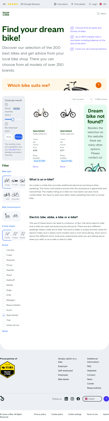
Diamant (10, 260)
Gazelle (10, 270)
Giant (9, 275)
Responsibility (94, 387)
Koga (8, 290)
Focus (9, 265)
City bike (22, 181)
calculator (12, 149)
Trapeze (14, 234)
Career (90, 383)
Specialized (12, 315)
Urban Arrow (12, 325)
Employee (63, 375)
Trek (8, 320)
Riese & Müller (13, 305)
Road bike (14, 195)
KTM (8, 295)
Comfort (6, 234)
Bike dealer (63, 379)
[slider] (12, 119)
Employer (62, 366)
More (35, 166)
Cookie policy (57, 414)
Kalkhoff (10, 280)
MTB (6, 195)
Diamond (22, 234)
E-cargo (14, 180)
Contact (91, 375)
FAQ (89, 366)
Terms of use (92, 414)
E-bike (6, 181)
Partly (8, 136)
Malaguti (10, 300)
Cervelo (10, 250)
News (89, 379)
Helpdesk (91, 370)
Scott (9, 310)
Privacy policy (40, 414)
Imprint (106, 414)
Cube (9, 255)
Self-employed (65, 370)
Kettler (9, 285)
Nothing (18, 136)
